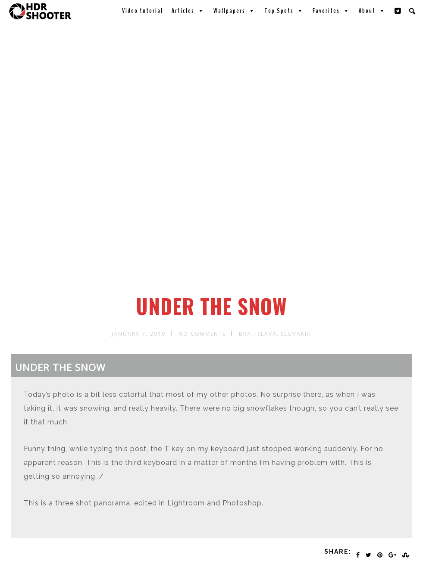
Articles (188, 10)
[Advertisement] (213, 229)
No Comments (202, 333)
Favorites (331, 10)
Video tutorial (142, 11)
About (372, 10)
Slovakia (296, 333)
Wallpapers (234, 10)
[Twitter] (398, 10)
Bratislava (258, 333)
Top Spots (284, 10)
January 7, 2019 (139, 333)
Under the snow (211, 306)
